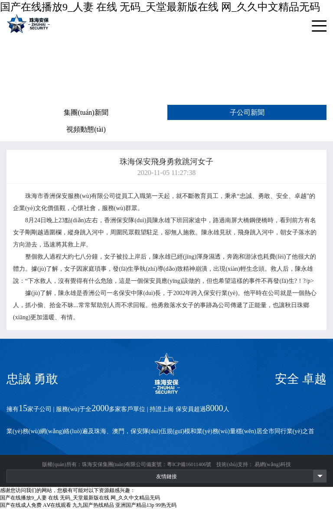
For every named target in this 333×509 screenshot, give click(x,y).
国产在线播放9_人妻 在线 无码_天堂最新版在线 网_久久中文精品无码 (160, 7)
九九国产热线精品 (93, 505)
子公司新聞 (247, 112)
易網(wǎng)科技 (273, 464)
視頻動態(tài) (86, 129)
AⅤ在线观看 (57, 505)
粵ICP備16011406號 (189, 464)
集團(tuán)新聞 (86, 112)
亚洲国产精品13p (134, 505)
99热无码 (166, 505)
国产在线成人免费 (21, 505)
